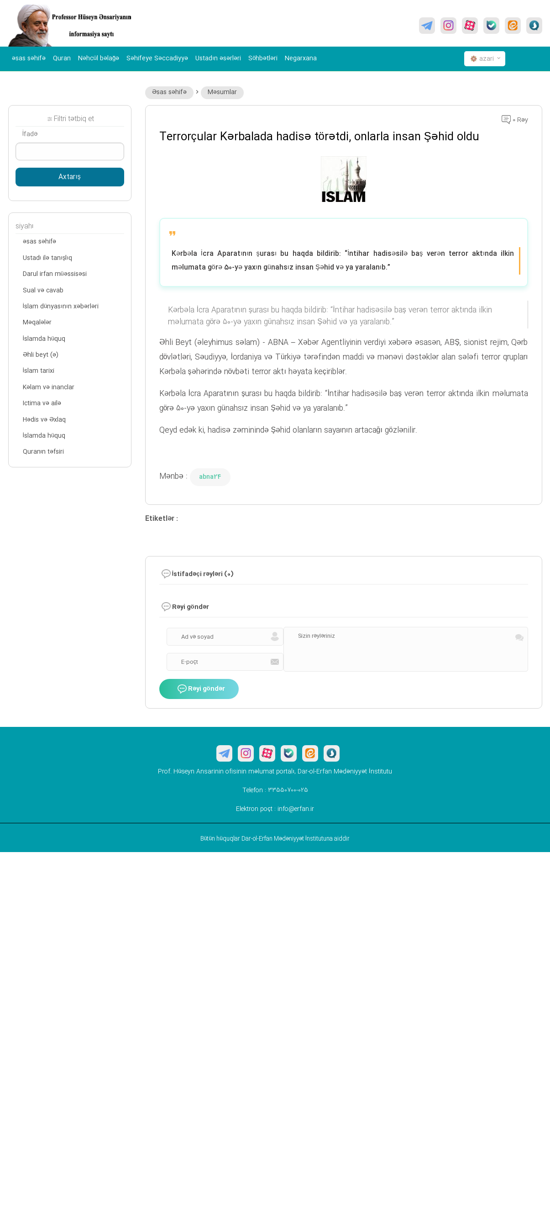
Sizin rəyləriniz (316, 636)
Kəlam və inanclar (48, 387)
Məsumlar (222, 92)
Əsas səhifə (169, 92)
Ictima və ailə (42, 403)
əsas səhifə (29, 58)
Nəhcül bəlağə (99, 58)
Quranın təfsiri (43, 452)
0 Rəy (515, 120)
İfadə (30, 134)
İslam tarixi (39, 371)
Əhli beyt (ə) (40, 355)
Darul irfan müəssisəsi (55, 274)
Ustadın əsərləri (218, 58)
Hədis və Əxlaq (44, 420)
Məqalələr (37, 323)
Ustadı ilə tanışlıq (47, 258)
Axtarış (69, 177)
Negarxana (301, 58)
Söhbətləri (263, 58)
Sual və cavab (43, 291)
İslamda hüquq (44, 339)
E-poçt (189, 662)
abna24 (210, 477)
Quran (62, 58)
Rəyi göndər (201, 689)
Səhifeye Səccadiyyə (157, 58)
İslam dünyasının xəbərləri (61, 307)
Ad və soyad (197, 636)
